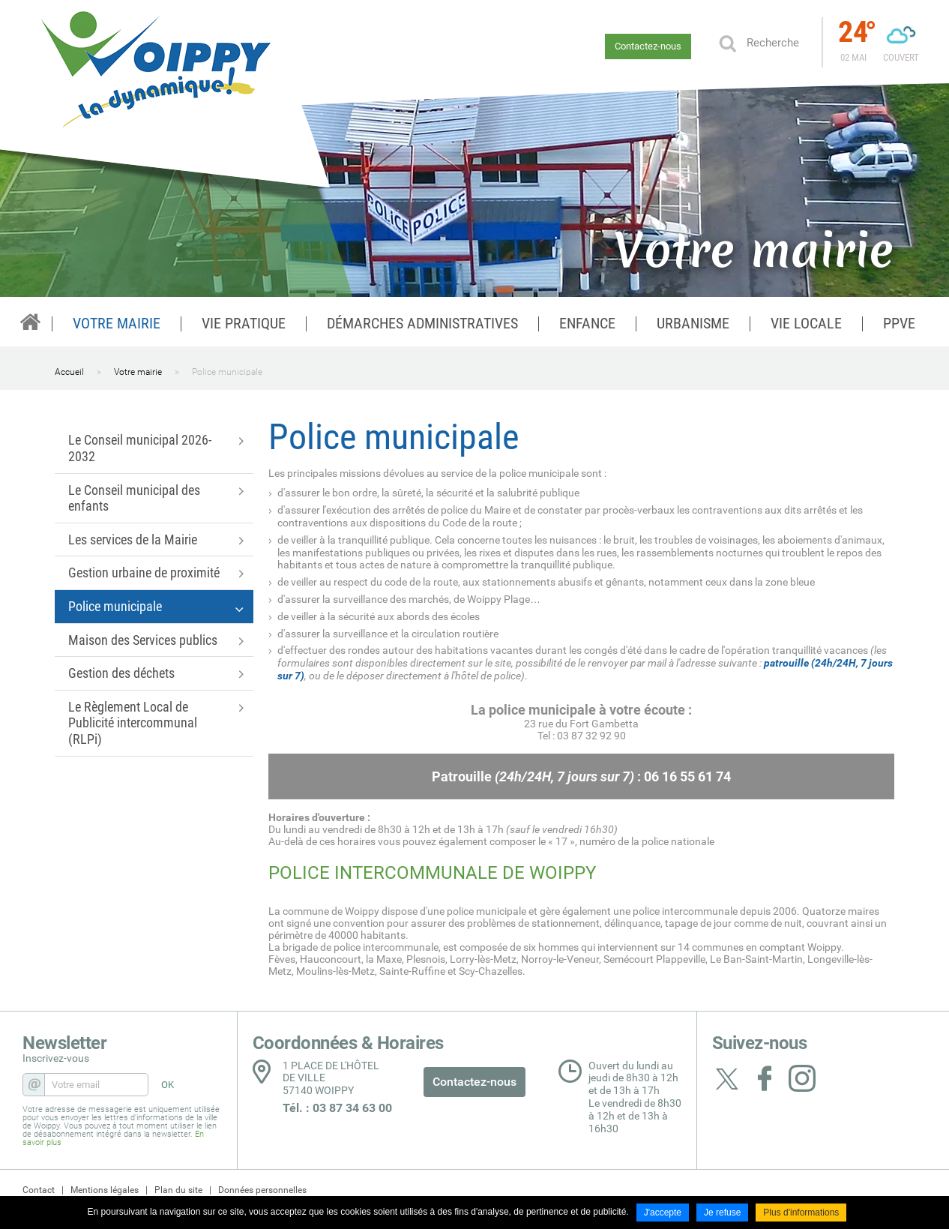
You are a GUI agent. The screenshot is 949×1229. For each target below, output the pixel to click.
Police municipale (227, 372)
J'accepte (662, 1212)
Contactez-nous (648, 46)
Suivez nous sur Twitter (727, 1078)
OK (727, 43)
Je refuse (722, 1212)
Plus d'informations (801, 1212)
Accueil (69, 372)
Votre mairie (138, 372)
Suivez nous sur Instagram (802, 1078)
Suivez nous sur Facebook (765, 1078)
